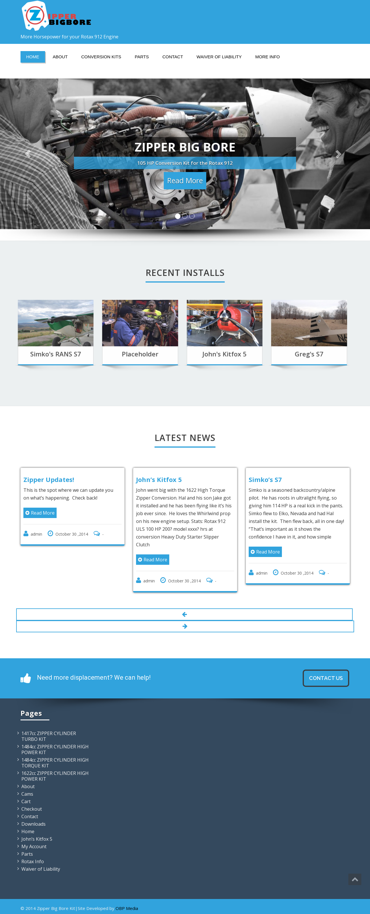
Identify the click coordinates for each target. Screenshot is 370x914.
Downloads (33, 824)
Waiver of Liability (219, 56)
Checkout (31, 809)
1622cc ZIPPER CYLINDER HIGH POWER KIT (55, 776)
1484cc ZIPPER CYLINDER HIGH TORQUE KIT (55, 763)
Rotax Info (32, 861)
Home (32, 56)
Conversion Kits (101, 56)
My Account (34, 846)
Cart (26, 801)
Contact (172, 56)
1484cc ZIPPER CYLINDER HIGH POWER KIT (55, 749)
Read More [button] (185, 181)
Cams (27, 794)
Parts (142, 56)
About (60, 56)
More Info (267, 56)
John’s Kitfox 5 (36, 839)
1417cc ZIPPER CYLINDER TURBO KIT (48, 736)
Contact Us (326, 678)
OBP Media (127, 908)
